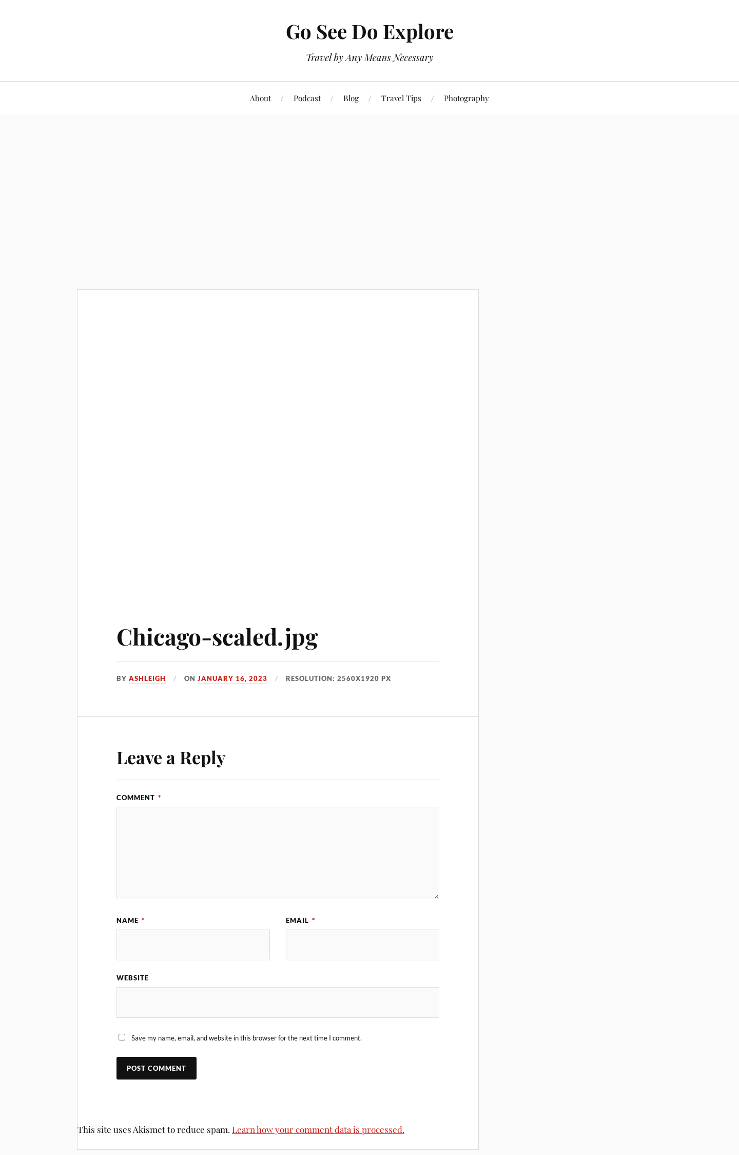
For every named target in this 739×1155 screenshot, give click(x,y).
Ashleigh (147, 678)
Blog (351, 97)
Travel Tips (401, 97)
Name (130, 920)
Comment (138, 797)
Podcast (307, 97)
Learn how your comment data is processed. (318, 1129)
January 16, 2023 (232, 678)
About (260, 97)
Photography (466, 97)
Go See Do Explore (370, 31)
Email (300, 920)
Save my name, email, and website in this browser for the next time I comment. (246, 1038)
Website (132, 978)
